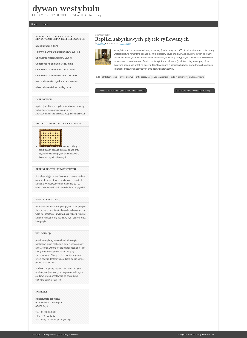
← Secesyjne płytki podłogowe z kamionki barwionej (121, 90)
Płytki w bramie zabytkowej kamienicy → (194, 90)
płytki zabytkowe (196, 77)
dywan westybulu (66, 8)
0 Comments (125, 43)
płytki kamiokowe (109, 77)
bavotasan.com (208, 334)
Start (34, 24)
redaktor (101, 43)
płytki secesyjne (143, 77)
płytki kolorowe (126, 77)
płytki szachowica (160, 77)
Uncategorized (102, 35)
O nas (45, 24)
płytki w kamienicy (179, 77)
